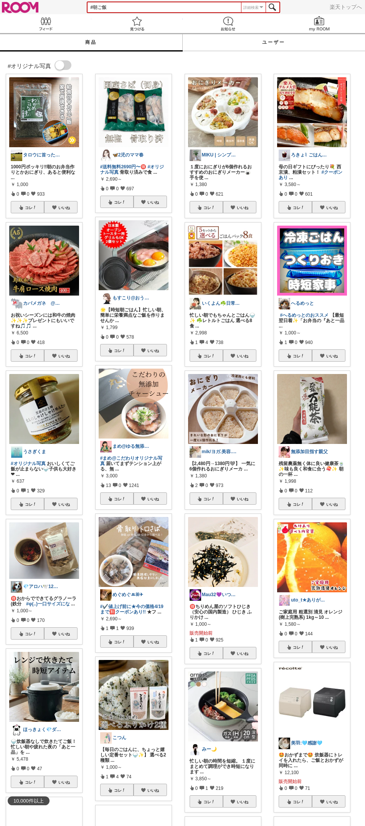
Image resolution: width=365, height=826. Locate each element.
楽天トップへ (346, 7)
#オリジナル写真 (28, 463)
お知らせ (228, 23)
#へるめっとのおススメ (304, 315)
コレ (30, 207)
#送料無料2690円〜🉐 (123, 167)
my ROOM (319, 23)
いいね (64, 207)
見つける (137, 23)
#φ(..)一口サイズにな (48, 604)
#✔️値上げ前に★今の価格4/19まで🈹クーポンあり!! (132, 609)
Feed (45, 23)
